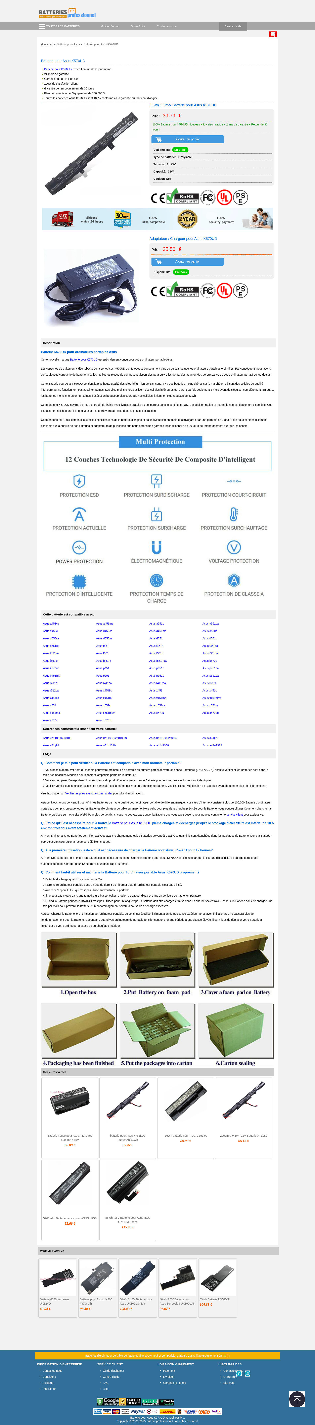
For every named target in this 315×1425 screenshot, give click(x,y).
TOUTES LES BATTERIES (63, 26)
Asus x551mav (105, 712)
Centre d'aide (233, 26)
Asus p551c (156, 675)
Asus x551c (103, 705)
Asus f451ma (51, 653)
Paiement (169, 1370)
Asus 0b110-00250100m (111, 738)
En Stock (180, 149)
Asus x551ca (157, 705)
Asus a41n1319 (212, 745)
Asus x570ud (210, 712)
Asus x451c (209, 690)
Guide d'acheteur (113, 1370)
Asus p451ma (51, 675)
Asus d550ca (51, 638)
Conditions (49, 1376)
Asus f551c (156, 653)
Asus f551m (103, 660)
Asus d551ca (51, 645)
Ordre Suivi (138, 26)
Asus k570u (209, 660)
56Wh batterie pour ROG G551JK (186, 1135)
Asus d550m (104, 638)
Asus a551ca (210, 623)
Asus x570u (156, 712)
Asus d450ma (158, 631)
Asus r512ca (51, 690)
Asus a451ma (105, 623)
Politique (48, 1382)
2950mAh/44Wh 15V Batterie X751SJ (243, 1135)
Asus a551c (156, 623)
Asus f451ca (210, 645)
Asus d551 (156, 638)
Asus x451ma (157, 698)
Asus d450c (50, 631)
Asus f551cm (51, 660)
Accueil (48, 44)
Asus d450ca (104, 631)
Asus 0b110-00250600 (163, 738)
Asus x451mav (211, 698)
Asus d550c (209, 631)
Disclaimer (49, 1388)
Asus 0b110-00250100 (57, 738)
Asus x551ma (51, 712)
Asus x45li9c (104, 690)
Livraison (168, 1376)
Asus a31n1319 (106, 745)
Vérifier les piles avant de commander (88, 793)
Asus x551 (49, 705)
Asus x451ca (51, 698)
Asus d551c (209, 638)
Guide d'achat (110, 26)
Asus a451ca (51, 623)
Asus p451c (156, 668)
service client (234, 814)
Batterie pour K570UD (58, 69)
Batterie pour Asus (68, 44)
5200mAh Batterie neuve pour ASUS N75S (70, 1218)
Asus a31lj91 (51, 745)
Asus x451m (104, 698)
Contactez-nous (167, 26)
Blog (105, 1388)
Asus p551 (102, 675)
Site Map (228, 1382)
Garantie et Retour (174, 1382)
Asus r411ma (157, 683)
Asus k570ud (51, 668)
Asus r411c (50, 683)
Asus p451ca (210, 668)
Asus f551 (102, 653)
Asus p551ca (210, 675)
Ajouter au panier (187, 139)
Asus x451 (155, 690)
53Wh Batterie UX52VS (214, 1299)
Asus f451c (156, 645)
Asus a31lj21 (210, 738)
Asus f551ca (210, 653)
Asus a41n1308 (159, 745)
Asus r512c (209, 683)
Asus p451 (102, 668)
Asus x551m (210, 705)
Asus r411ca (104, 683)
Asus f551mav (158, 660)
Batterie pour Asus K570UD (132, 823)
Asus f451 (102, 645)
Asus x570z (50, 720)
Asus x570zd (104, 720)
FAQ (105, 1382)
